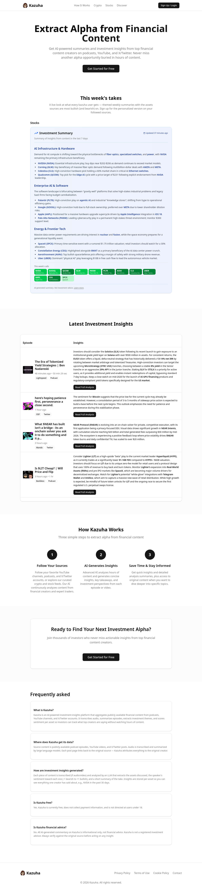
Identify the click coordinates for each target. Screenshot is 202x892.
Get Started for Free (101, 69)
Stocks (109, 5)
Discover (122, 5)
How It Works (82, 5)
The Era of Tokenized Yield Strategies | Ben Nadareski (50, 365)
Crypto (98, 5)
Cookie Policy (161, 873)
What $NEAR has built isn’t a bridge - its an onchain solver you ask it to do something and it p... (50, 431)
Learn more (79, 288)
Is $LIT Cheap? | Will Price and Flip (49, 470)
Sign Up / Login (169, 5)
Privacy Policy (122, 873)
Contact (177, 873)
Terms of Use (142, 873)
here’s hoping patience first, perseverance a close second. (50, 401)
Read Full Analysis (84, 387)
